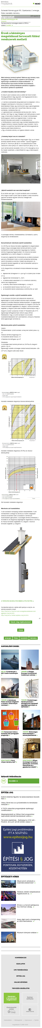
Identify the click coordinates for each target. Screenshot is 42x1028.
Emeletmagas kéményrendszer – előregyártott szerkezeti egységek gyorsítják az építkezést (29, 703)
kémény (16, 13)
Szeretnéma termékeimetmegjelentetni (11, 998)
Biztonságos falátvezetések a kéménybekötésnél (30, 733)
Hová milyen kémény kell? (8, 761)
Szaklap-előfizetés (30, 998)
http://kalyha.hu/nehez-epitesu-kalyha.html (14, 615)
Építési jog (20, 976)
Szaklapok (20, 964)
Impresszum (28, 1020)
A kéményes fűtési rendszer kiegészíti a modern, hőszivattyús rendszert (10, 702)
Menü (37, 4)
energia (36, 10)
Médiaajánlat (18, 1020)
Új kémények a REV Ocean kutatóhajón (9, 672)
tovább (9, 25)
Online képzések (20, 982)
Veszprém (3, 21)
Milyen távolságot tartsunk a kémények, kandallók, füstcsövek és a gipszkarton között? (30, 764)
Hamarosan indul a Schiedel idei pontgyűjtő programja (10, 733)
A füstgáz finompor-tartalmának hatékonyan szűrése (29, 673)
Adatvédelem (8, 1020)
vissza (20, 630)
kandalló (9, 13)
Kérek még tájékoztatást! (21, 622)
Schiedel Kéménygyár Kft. (11, 10)
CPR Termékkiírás (21, 970)
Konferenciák (20, 957)
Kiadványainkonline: (11, 1010)
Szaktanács (27, 10)
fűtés (3, 13)
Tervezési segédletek (21, 988)
